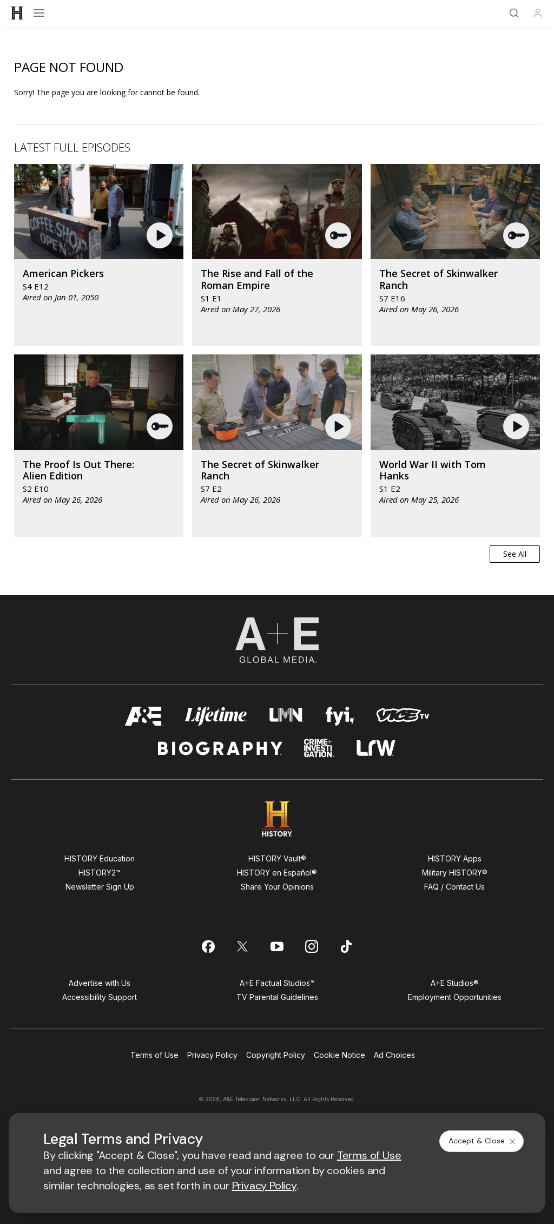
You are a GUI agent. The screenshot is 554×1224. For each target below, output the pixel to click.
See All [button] (514, 554)
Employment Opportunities (455, 997)
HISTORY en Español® (277, 872)
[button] (161, 235)
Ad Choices (394, 1055)
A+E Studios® (455, 983)
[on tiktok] (346, 946)
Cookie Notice (339, 1055)
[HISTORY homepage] (277, 819)
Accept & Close (483, 1141)
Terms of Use (154, 1055)
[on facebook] (207, 946)
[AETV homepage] (144, 716)
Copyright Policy (275, 1055)
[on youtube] (277, 946)
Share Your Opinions (277, 886)
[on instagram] (311, 946)
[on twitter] (242, 946)
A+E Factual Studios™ (277, 983)
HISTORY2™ (99, 872)
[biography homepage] (220, 748)
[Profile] (537, 13)
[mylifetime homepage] (215, 716)
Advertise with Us (99, 983)
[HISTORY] (17, 12)
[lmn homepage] (286, 716)
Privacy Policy (212, 1055)
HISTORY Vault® (277, 858)
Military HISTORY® (454, 872)
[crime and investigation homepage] (319, 748)
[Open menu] (38, 12)
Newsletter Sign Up (99, 886)
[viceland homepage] (402, 716)
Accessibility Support (99, 997)
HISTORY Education (99, 858)
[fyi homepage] (340, 716)
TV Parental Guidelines (277, 997)
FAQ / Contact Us (454, 886)
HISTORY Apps (455, 858)
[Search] (514, 13)
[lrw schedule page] (376, 748)
